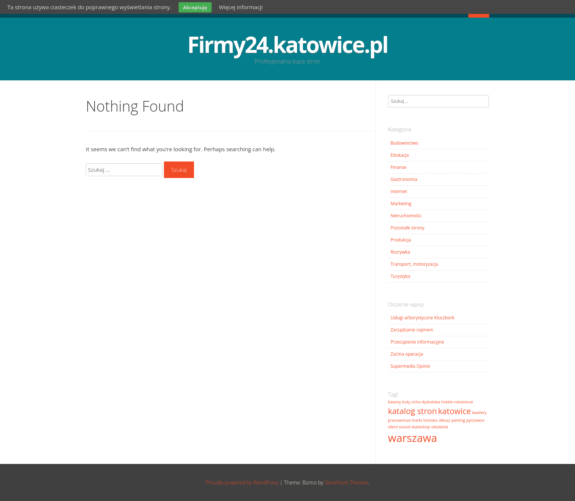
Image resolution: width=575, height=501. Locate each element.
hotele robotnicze (457, 401)
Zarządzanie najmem (412, 330)
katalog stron (412, 411)
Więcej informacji (241, 7)
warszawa (412, 438)
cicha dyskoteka (425, 401)
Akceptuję (195, 7)
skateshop (420, 426)
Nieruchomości (406, 216)
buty (406, 401)
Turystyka (400, 276)
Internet (399, 191)
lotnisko (430, 420)
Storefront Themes (346, 482)
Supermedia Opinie (410, 366)
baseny (394, 401)
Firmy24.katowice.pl (287, 44)
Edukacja (400, 155)
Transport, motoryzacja (414, 264)
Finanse (398, 167)
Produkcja (401, 240)
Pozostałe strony (407, 228)
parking (458, 420)
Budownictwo (404, 143)
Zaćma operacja (407, 354)
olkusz (444, 420)
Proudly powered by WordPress (242, 482)
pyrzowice (475, 420)
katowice (454, 411)
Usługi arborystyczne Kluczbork (422, 318)
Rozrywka (400, 252)
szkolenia (439, 426)
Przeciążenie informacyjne (417, 342)
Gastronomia (404, 179)
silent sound (399, 426)
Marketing (401, 203)
